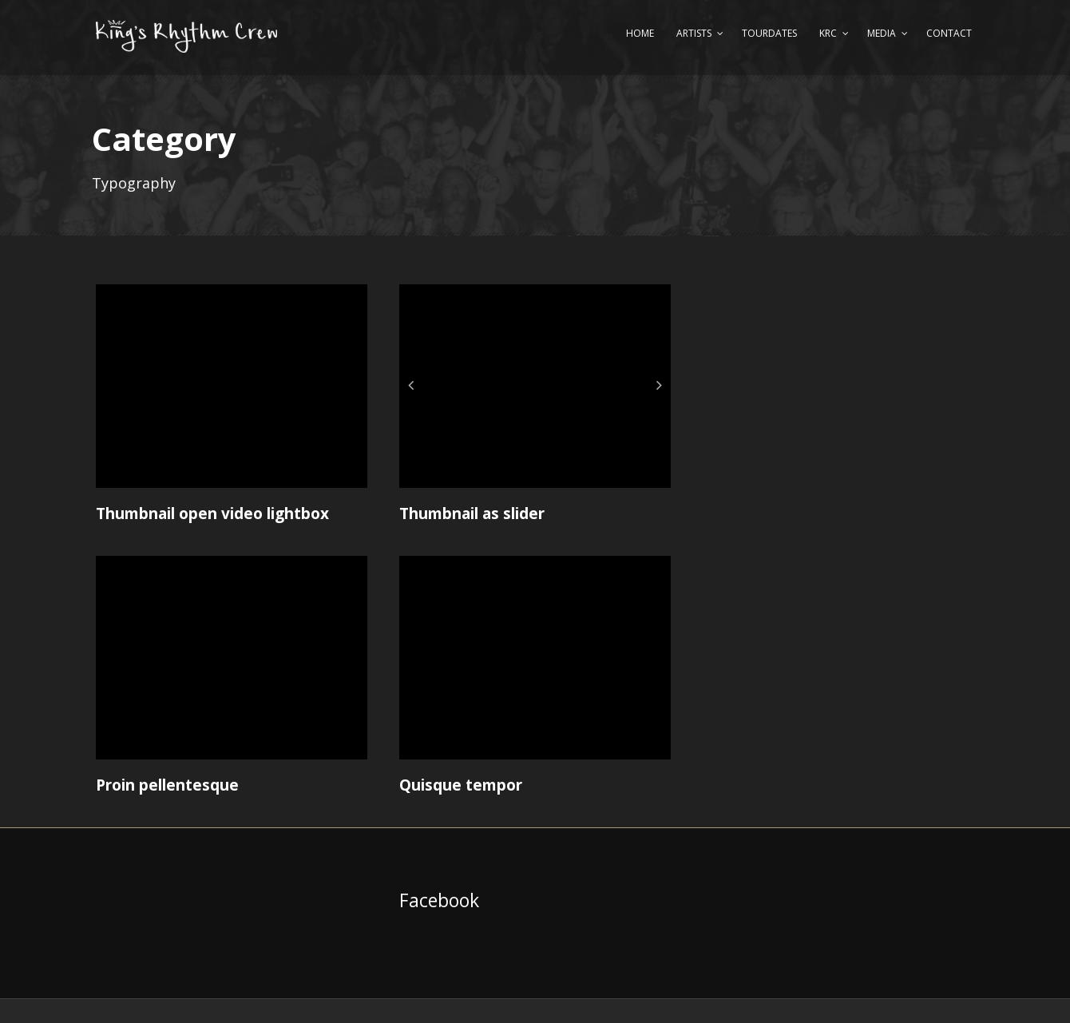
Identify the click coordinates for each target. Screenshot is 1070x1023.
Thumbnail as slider (472, 513)
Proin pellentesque (167, 785)
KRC (828, 33)
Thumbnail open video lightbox (212, 513)
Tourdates (769, 33)
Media (881, 33)
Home (640, 33)
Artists (693, 33)
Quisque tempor (460, 785)
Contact (949, 33)
